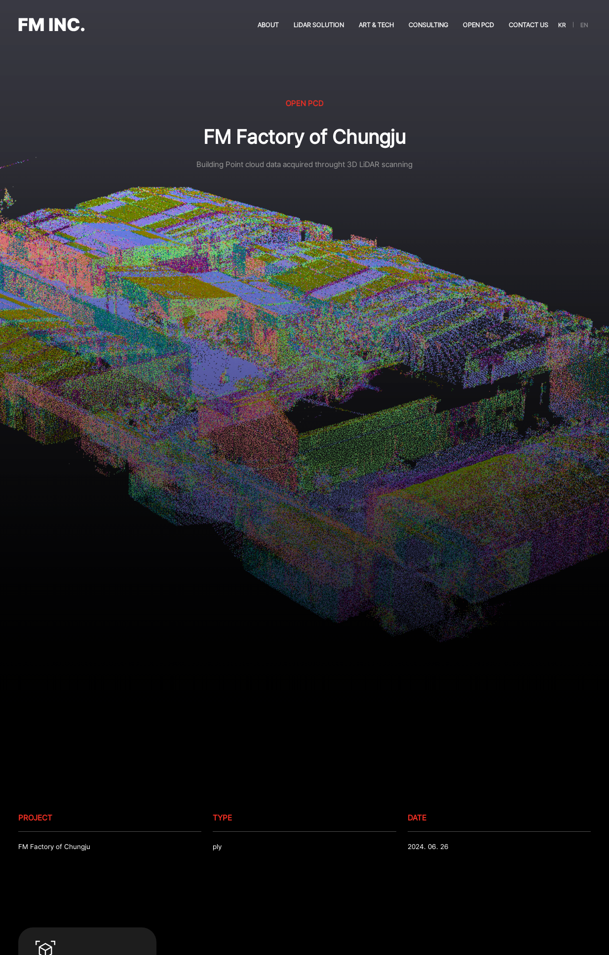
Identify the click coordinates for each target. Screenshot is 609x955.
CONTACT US (528, 25)
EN (584, 25)
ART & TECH (376, 25)
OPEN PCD (478, 25)
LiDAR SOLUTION (319, 25)
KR (562, 25)
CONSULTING (428, 25)
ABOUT (268, 25)
